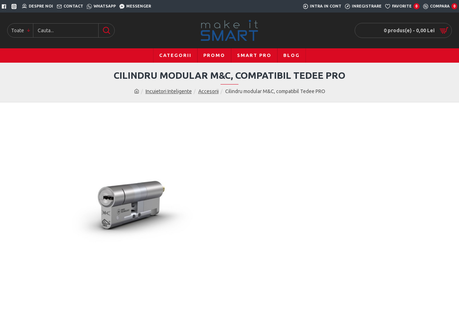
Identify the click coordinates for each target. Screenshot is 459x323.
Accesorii (208, 91)
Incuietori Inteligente (169, 91)
